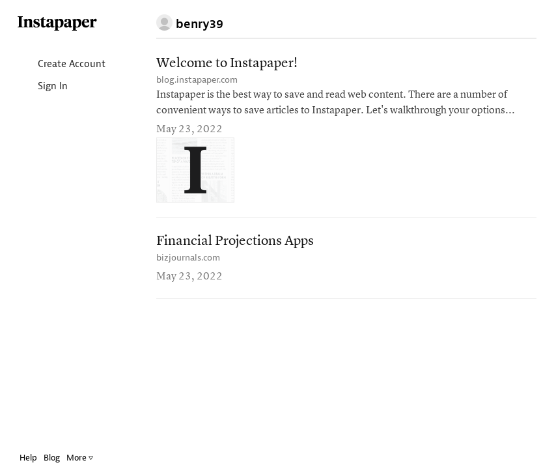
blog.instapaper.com (197, 79)
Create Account (60, 64)
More (79, 457)
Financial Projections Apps (235, 241)
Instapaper (57, 24)
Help (28, 457)
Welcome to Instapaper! (227, 63)
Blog (52, 457)
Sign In (42, 86)
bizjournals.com (188, 257)
